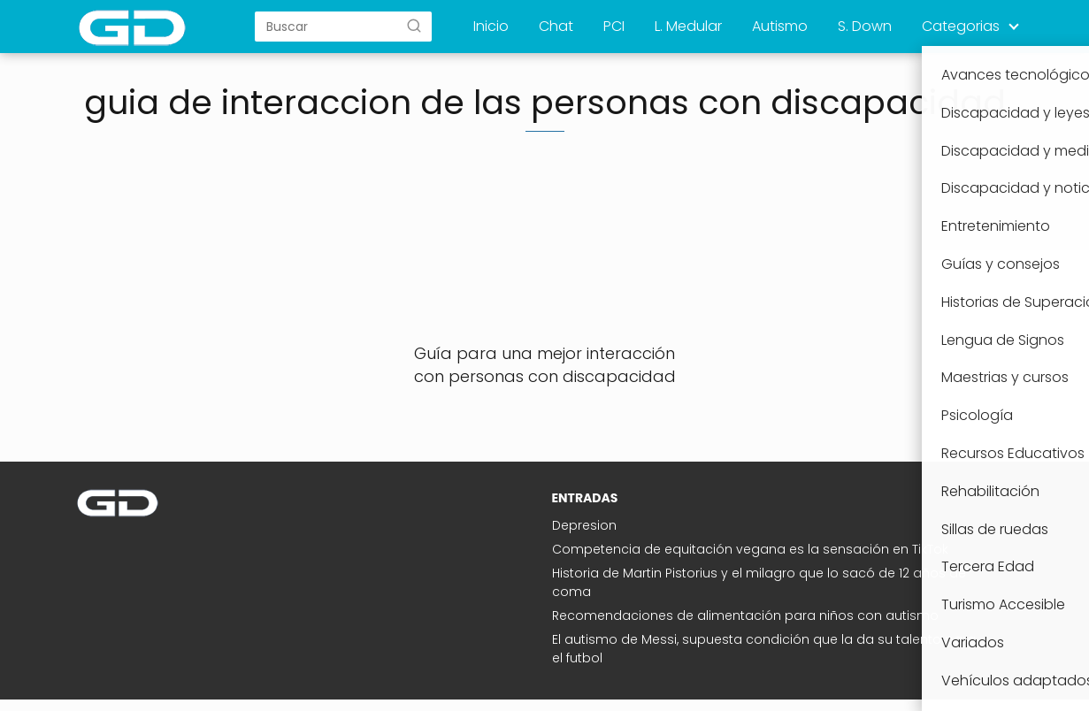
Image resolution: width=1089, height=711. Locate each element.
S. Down (865, 26)
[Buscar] (414, 25)
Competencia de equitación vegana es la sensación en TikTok (750, 549)
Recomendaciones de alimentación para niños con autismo (745, 615)
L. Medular (688, 26)
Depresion (584, 525)
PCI (614, 26)
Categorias (961, 26)
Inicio (491, 26)
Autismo (780, 26)
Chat (556, 26)
